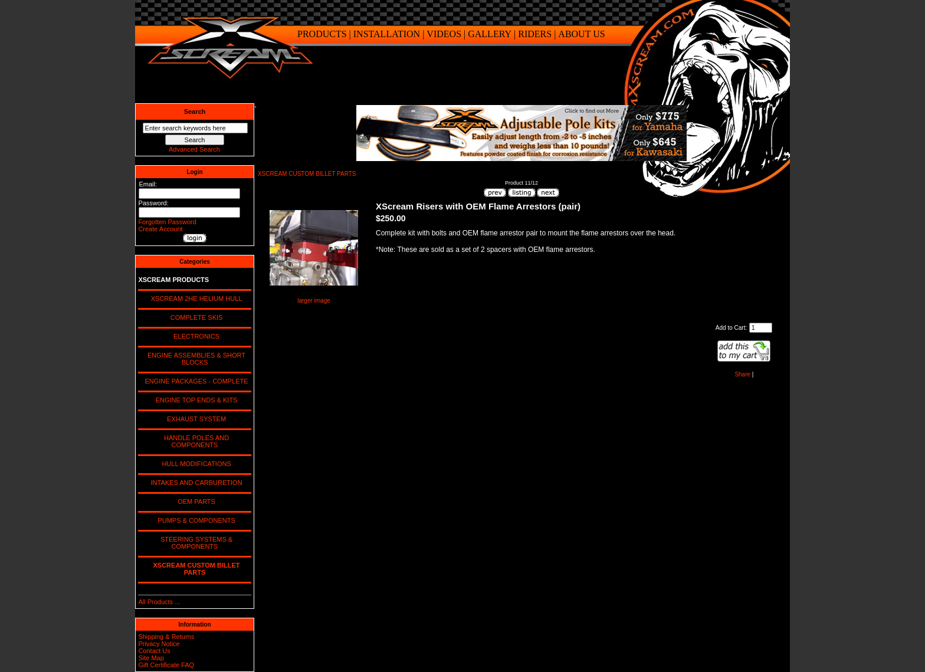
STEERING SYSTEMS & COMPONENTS (194, 543)
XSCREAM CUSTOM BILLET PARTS (307, 174)
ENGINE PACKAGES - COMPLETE (194, 381)
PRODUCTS (322, 34)
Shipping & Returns (166, 636)
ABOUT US (581, 34)
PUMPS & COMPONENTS (194, 520)
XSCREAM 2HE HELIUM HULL (194, 298)
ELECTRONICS (194, 336)
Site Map (150, 657)
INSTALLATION (386, 34)
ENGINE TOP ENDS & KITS (195, 400)
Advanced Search (194, 149)
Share (742, 374)
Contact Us (154, 650)
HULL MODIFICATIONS (194, 463)
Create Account (160, 228)
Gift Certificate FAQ (166, 664)
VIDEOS (444, 34)
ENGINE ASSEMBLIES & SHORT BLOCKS (194, 359)
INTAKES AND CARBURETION (194, 482)
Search (195, 111)
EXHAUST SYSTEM (194, 418)
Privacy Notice (158, 643)
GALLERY (489, 34)
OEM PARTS (194, 501)
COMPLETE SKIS (195, 317)
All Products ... (159, 601)
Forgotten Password (167, 221)
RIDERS (535, 34)
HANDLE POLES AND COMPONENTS (194, 441)
